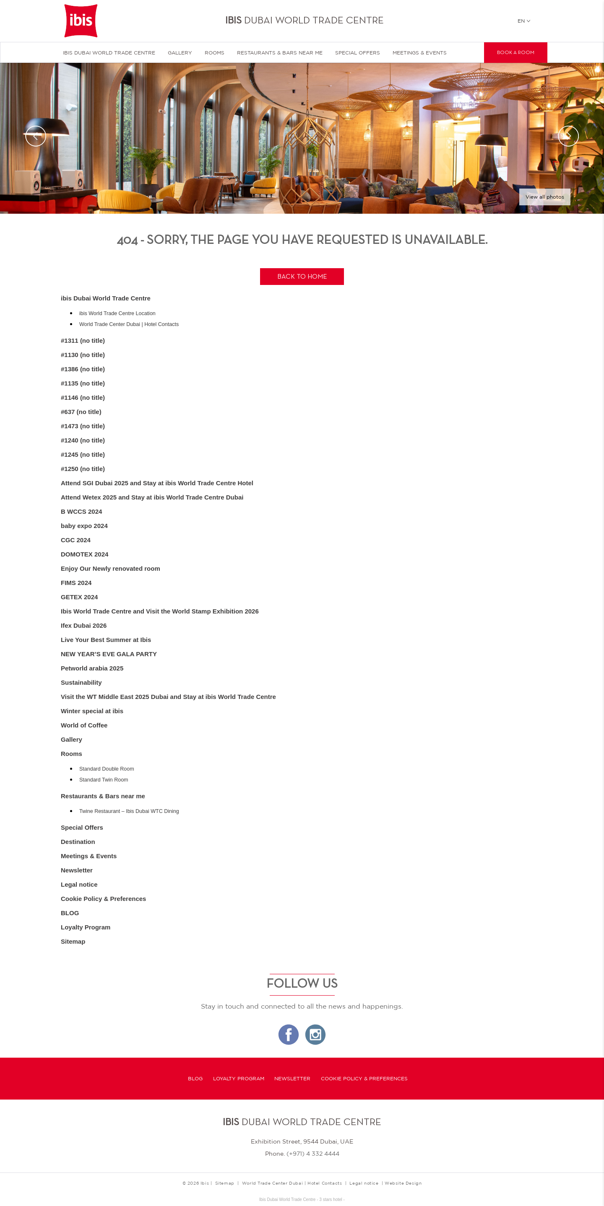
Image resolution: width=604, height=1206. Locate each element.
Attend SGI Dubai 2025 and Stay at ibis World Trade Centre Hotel (157, 483)
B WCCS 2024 (81, 511)
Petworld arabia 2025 (92, 668)
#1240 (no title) (83, 440)
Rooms (214, 53)
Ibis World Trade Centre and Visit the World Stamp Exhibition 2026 (160, 611)
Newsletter (77, 870)
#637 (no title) (81, 411)
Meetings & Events (420, 53)
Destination (78, 841)
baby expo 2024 (84, 525)
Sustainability (81, 682)
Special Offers (357, 53)
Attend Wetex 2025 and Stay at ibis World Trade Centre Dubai (152, 497)
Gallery (180, 53)
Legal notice (79, 884)
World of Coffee (84, 725)
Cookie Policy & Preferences (103, 898)
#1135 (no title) (83, 383)
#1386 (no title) (83, 369)
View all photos (545, 197)
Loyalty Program (85, 927)
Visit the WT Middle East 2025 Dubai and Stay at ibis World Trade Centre (168, 696)
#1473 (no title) (83, 426)
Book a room (515, 53)
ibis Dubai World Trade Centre (109, 53)
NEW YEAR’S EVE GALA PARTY (109, 653)
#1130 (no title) (83, 354)
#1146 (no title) (83, 397)
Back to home (302, 277)
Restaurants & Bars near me (280, 53)
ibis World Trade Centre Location (117, 313)
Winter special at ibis (92, 710)
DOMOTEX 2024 (84, 554)
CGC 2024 (76, 539)
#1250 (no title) (83, 468)
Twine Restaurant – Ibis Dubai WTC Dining (129, 811)
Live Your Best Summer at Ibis (106, 639)
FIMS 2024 (76, 582)
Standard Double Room (106, 769)
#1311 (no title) (83, 340)
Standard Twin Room (103, 780)
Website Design (403, 1182)
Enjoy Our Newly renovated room (110, 568)
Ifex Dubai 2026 (84, 625)
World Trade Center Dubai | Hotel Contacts (129, 324)
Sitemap (73, 941)
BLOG (70, 912)
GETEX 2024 (79, 596)
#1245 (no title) (83, 454)
